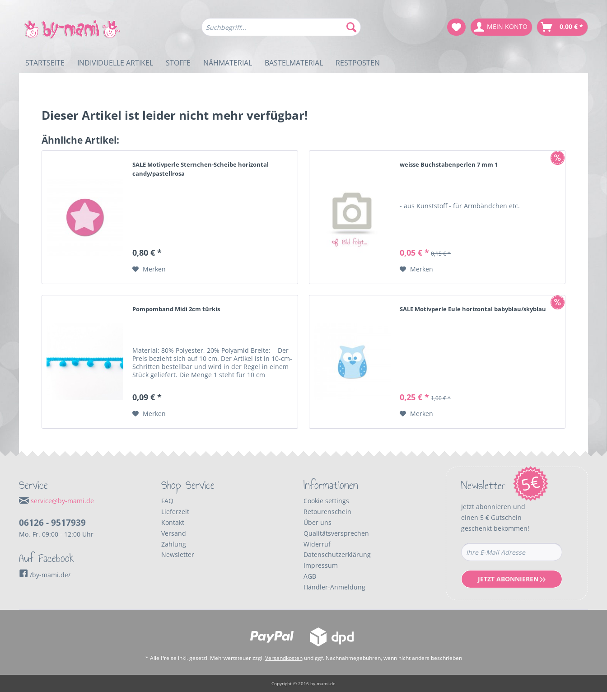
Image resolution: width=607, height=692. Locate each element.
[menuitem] (281, 31)
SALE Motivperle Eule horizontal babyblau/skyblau (473, 309)
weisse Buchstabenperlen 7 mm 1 (449, 164)
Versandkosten (284, 658)
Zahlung (173, 544)
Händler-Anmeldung (334, 587)
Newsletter (177, 554)
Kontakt (172, 522)
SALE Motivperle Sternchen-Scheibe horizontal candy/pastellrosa (200, 169)
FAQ (167, 500)
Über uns (318, 522)
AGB (310, 576)
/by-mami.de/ (44, 574)
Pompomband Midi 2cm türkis (176, 309)
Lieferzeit (175, 511)
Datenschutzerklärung (337, 554)
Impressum (321, 565)
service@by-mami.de (62, 500)
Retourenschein (327, 511)
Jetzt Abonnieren (512, 579)
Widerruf (317, 544)
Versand (173, 533)
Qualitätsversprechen (336, 533)
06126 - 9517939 (52, 522)
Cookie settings (326, 500)
